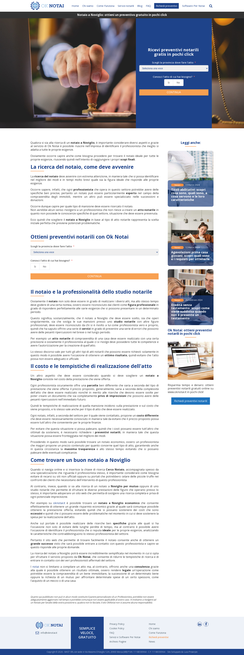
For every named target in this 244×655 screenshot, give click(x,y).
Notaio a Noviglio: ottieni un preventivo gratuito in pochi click (122, 15)
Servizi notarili (126, 5)
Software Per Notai (193, 5)
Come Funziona (105, 5)
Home (75, 5)
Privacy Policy (116, 624)
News (177, 185)
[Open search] (211, 6)
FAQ (148, 5)
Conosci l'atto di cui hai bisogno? (172, 76)
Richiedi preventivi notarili (190, 401)
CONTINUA (174, 92)
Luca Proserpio (190, 652)
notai (35, 567)
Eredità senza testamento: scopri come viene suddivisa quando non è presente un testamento (190, 311)
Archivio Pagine (117, 641)
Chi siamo (87, 5)
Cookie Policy (116, 628)
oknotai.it (59, 503)
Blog (140, 5)
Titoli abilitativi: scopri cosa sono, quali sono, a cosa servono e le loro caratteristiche (189, 195)
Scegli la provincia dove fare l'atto (172, 62)
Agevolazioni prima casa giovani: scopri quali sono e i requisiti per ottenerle (190, 255)
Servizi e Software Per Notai (124, 637)
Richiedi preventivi (166, 5)
